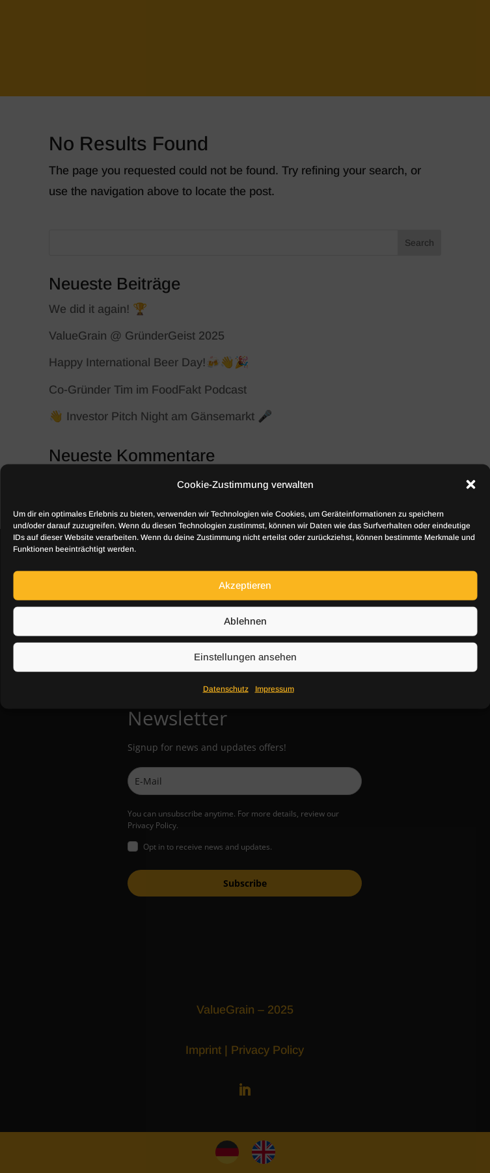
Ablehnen (245, 621)
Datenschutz (226, 689)
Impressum (274, 689)
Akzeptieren (245, 585)
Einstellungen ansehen (245, 656)
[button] (470, 484)
